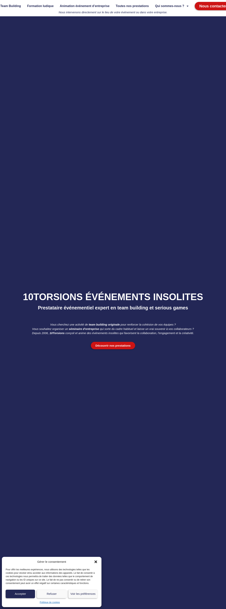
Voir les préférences (83, 593)
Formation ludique (40, 6)
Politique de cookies (50, 602)
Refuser (52, 593)
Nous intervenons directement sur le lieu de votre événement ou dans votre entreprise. (113, 12)
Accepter (20, 593)
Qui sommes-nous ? (172, 6)
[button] (96, 562)
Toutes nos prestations (132, 6)
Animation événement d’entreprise (84, 6)
